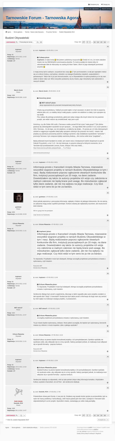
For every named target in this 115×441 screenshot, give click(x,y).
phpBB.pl (96, 429)
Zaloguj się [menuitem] (105, 4)
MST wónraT (18, 308)
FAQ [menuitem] (5, 27)
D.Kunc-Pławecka (18, 223)
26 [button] (105, 42)
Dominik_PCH (18, 403)
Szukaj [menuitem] (11, 27)
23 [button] (94, 42)
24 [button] (98, 42)
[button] (83, 42)
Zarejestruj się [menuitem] (93, 4)
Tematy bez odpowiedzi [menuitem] (92, 9)
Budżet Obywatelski (17, 37)
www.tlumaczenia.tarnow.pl (41, 153)
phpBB (90, 427)
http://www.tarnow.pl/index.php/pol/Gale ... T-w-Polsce (52, 148)
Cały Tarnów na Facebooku (41, 215)
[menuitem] (86, 434)
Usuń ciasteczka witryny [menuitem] (30, 427)
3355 (13, 212)
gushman (18, 207)
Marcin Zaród (18, 90)
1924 (13, 313)
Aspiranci (18, 49)
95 (12, 228)
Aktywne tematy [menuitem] (106, 9)
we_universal (83, 431)
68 (12, 54)
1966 (13, 95)
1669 (13, 408)
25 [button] (101, 42)
